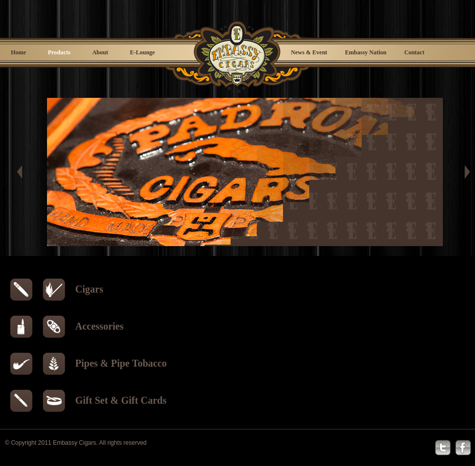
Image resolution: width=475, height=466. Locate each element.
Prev (24, 172)
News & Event (309, 52)
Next (465, 172)
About (100, 52)
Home (18, 52)
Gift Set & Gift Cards (120, 400)
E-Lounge (142, 52)
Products (59, 52)
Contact (414, 52)
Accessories (99, 326)
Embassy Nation (365, 52)
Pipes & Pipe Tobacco (121, 363)
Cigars (89, 289)
